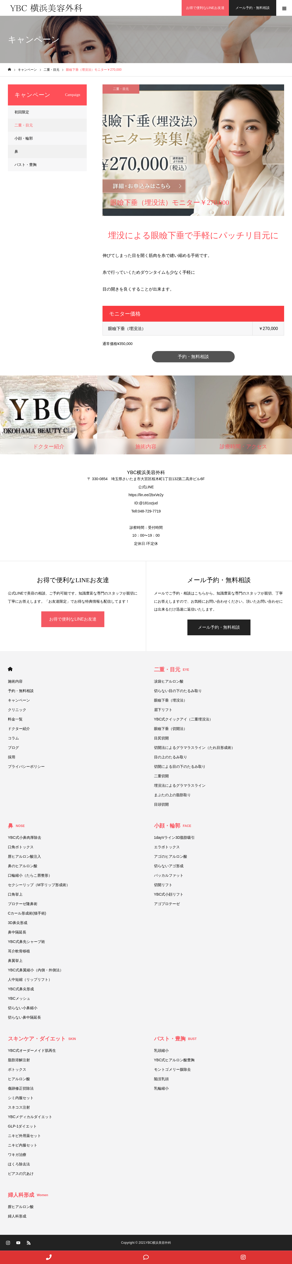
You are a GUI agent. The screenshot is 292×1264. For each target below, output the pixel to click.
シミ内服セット (21, 1098)
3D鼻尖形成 (17, 923)
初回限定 (21, 112)
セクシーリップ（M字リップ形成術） (39, 885)
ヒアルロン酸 (19, 1079)
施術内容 (15, 681)
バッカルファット (168, 876)
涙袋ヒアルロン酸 (168, 681)
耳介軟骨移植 (19, 951)
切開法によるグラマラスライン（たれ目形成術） (194, 748)
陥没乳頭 (161, 1079)
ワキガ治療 (17, 1155)
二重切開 (161, 776)
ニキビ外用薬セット (24, 1136)
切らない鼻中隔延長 (24, 1018)
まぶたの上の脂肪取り (172, 795)
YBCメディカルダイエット (30, 1117)
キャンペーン (19, 700)
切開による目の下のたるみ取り (181, 767)
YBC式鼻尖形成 (21, 989)
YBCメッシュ (19, 999)
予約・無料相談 (193, 356)
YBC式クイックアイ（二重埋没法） (183, 719)
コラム (13, 738)
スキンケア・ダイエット (42, 1039)
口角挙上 (15, 894)
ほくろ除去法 (19, 1164)
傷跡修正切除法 (21, 1089)
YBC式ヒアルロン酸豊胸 (174, 1060)
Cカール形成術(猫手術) (27, 913)
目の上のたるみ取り (170, 757)
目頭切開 (161, 805)
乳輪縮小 (161, 1089)
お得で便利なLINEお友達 (72, 619)
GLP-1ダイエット (22, 1126)
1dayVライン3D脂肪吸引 (174, 838)
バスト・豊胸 (25, 165)
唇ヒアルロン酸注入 (24, 857)
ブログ (13, 748)
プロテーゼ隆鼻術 (22, 904)
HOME (10, 669)
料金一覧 (15, 719)
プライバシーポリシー (26, 767)
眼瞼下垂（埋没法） (170, 700)
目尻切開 (161, 738)
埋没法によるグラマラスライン (180, 786)
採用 (11, 757)
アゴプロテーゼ (167, 904)
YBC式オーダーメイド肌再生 (32, 1051)
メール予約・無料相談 (219, 627)
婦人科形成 (28, 1195)
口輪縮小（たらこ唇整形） (30, 876)
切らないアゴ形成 (168, 866)
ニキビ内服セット (22, 1145)
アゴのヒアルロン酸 (170, 857)
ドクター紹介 (19, 729)
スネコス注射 (19, 1107)
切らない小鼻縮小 (22, 1008)
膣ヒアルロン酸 (21, 1207)
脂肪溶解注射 (19, 1060)
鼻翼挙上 (15, 961)
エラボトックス (167, 847)
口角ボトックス (21, 847)
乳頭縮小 (161, 1051)
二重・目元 (121, 89)
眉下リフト (163, 710)
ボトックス (17, 1070)
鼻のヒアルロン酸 (22, 866)
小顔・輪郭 (23, 138)
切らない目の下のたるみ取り (178, 691)
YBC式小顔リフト (169, 894)
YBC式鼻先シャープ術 (26, 942)
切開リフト (163, 885)
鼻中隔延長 (17, 932)
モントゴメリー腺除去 (172, 1070)
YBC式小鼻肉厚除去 (24, 838)
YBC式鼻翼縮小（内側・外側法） (37, 970)
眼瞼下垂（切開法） (170, 729)
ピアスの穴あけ (21, 1174)
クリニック (17, 710)
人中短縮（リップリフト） (30, 980)
